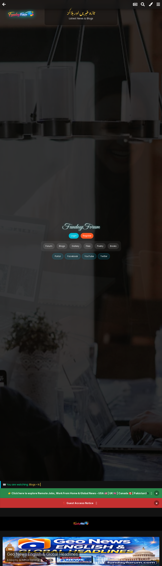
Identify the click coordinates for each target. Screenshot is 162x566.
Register (87, 235)
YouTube (89, 256)
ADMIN (23, 559)
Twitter (103, 256)
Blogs (62, 246)
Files (88, 246)
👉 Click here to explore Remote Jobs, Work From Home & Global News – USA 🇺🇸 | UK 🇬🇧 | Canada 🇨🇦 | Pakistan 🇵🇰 (78, 493)
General (34, 559)
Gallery (75, 246)
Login (74, 235)
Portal (58, 256)
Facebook (72, 256)
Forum (48, 246)
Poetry (100, 246)
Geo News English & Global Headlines (42, 554)
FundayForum (81, 227)
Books (113, 246)
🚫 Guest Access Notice (78, 503)
